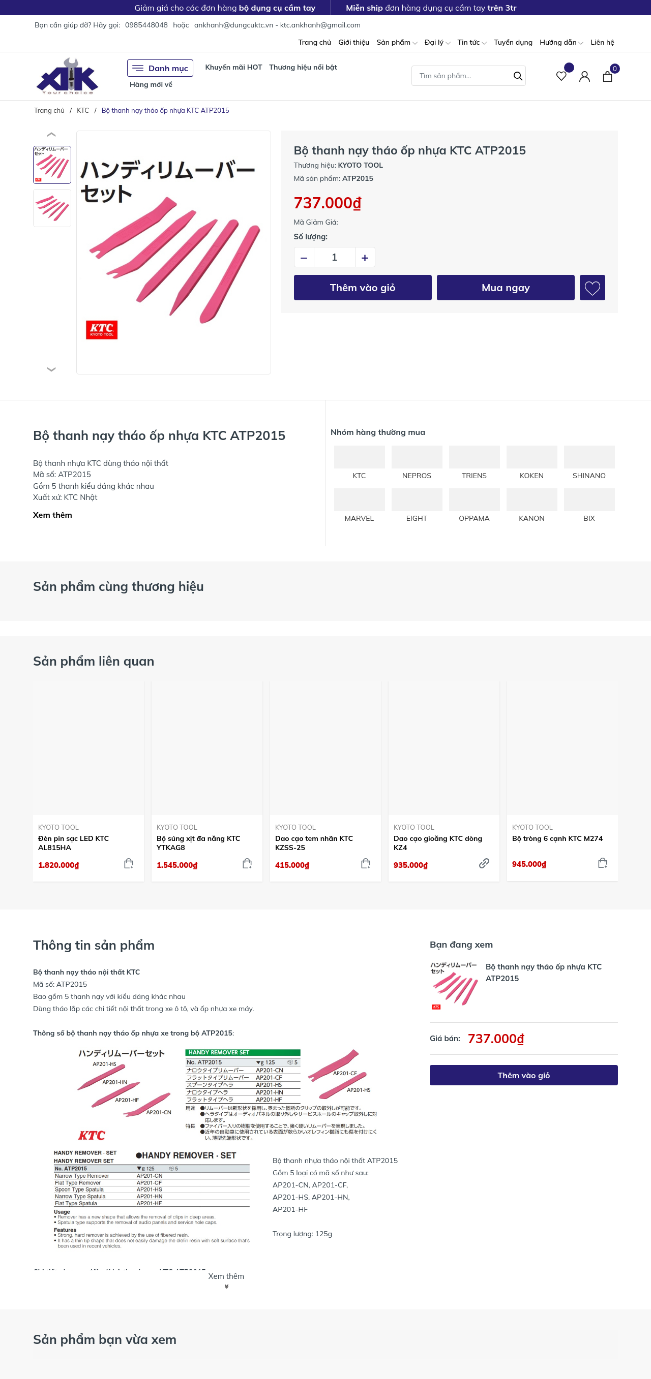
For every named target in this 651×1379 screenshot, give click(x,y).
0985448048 (146, 24)
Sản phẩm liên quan (94, 661)
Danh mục (160, 68)
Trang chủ (314, 42)
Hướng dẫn (561, 43)
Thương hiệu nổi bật (303, 67)
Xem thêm (52, 515)
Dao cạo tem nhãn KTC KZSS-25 (314, 843)
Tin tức (472, 43)
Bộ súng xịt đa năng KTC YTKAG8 (198, 843)
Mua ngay (506, 287)
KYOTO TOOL (58, 827)
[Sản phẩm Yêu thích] (561, 76)
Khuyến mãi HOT (233, 67)
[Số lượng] (334, 257)
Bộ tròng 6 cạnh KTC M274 (557, 838)
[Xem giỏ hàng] (607, 76)
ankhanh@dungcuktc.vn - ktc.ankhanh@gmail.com (277, 24)
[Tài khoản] (584, 76)
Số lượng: (311, 236)
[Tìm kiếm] (518, 75)
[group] (174, 252)
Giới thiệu (353, 42)
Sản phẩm (396, 43)
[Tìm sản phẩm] (468, 76)
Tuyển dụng (513, 42)
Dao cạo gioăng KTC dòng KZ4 (438, 843)
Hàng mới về (151, 84)
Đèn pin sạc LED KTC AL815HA (73, 843)
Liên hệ (602, 42)
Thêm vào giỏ (363, 287)
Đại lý (438, 43)
